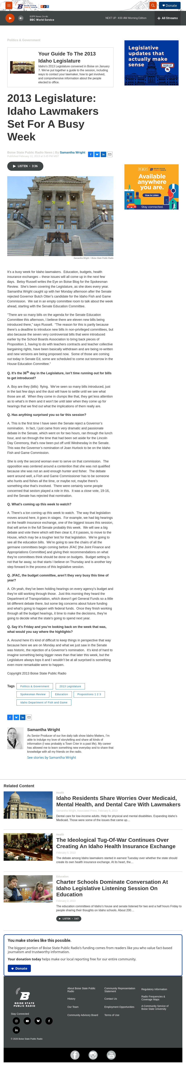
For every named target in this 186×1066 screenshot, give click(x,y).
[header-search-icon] (153, 5)
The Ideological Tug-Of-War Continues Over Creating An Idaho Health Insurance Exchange (115, 843)
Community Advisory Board (83, 1015)
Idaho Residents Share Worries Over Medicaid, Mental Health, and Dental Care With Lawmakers (118, 801)
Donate (171, 5)
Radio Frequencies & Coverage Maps (153, 998)
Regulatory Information (154, 989)
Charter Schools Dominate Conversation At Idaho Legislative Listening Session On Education (112, 888)
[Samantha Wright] (15, 738)
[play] (10, 18)
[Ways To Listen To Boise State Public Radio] (151, 186)
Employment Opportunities (119, 1007)
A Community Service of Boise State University (154, 1007)
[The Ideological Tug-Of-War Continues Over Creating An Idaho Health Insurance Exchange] (28, 847)
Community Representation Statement (119, 990)
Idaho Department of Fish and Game (44, 702)
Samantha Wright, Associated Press (76, 810)
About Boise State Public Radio (81, 990)
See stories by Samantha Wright (51, 757)
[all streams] (168, 18)
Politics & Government (23, 40)
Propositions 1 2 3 (89, 694)
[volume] (21, 18)
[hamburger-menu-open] (8, 5)
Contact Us (110, 998)
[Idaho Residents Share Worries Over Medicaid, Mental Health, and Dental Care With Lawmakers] (28, 805)
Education (61, 694)
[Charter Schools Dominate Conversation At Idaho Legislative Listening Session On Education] (28, 889)
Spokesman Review (33, 694)
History (71, 998)
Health (60, 792)
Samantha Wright (72, 152)
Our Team (73, 1007)
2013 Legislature (70, 686)
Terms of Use (111, 1015)
